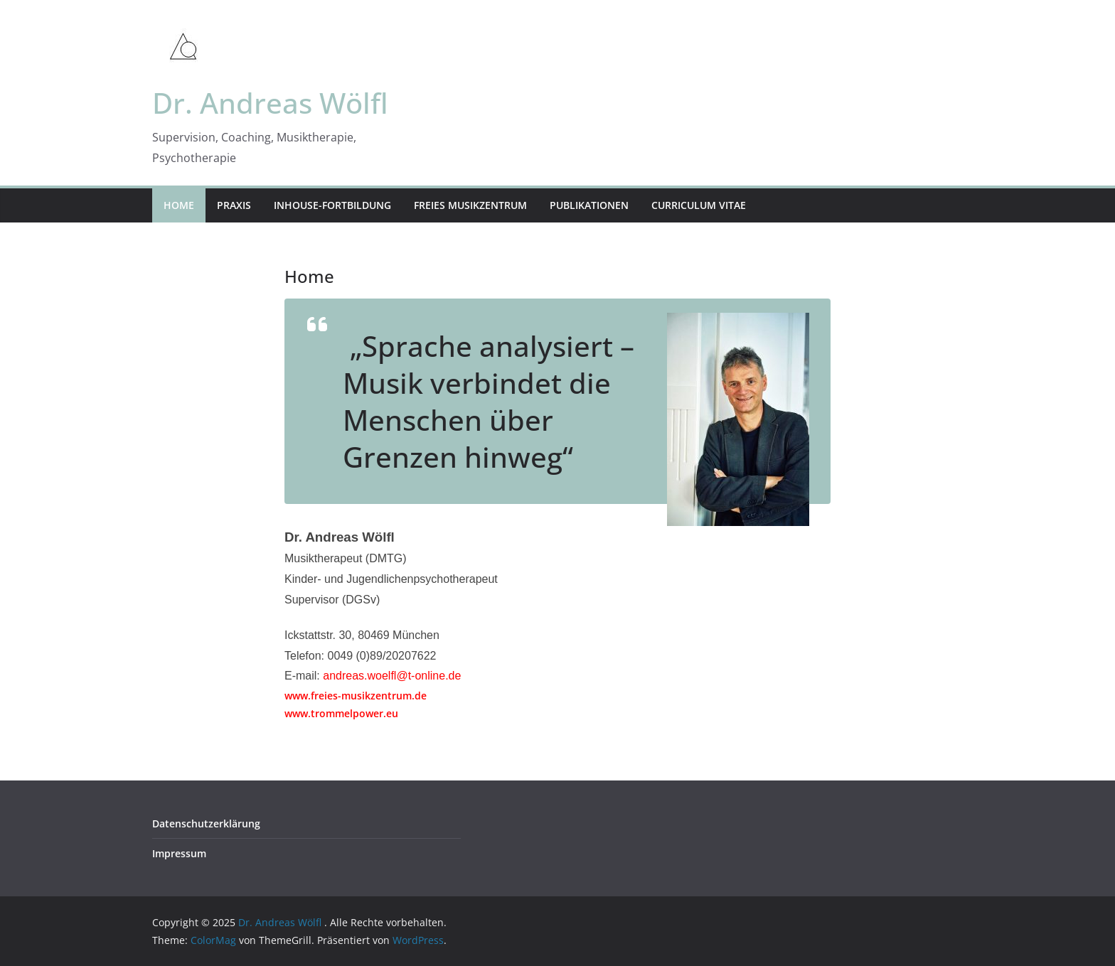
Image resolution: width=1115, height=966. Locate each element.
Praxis (234, 205)
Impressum (179, 853)
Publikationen (589, 205)
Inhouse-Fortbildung (332, 205)
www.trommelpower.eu (341, 713)
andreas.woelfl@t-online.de (392, 676)
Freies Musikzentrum (470, 205)
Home (179, 205)
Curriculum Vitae (698, 205)
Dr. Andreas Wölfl (270, 102)
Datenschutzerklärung (206, 823)
